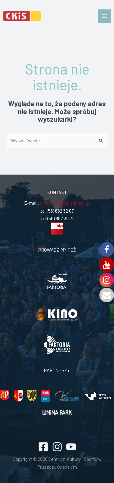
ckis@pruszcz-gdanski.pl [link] (64, 203)
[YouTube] (71, 447)
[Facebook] (43, 447)
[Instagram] (57, 447)
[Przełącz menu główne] (104, 16)
